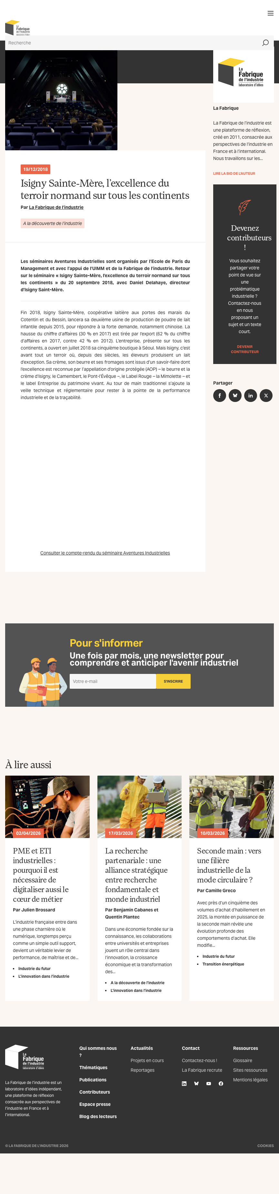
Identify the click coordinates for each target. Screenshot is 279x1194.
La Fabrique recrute (202, 1070)
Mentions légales (250, 1080)
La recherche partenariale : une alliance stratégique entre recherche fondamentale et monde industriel (136, 874)
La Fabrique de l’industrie (56, 207)
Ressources (245, 1048)
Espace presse (95, 1104)
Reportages (142, 1070)
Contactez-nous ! (199, 1060)
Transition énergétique (223, 964)
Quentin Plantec (122, 917)
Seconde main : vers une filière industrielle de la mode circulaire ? (229, 865)
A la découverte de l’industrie (52, 223)
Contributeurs (94, 1092)
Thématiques (93, 1067)
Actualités (142, 1048)
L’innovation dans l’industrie (43, 976)
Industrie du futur (34, 968)
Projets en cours (147, 1060)
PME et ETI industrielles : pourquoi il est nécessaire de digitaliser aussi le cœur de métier (40, 874)
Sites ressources (250, 1070)
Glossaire (242, 1060)
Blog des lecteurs (98, 1116)
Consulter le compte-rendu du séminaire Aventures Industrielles (105, 553)
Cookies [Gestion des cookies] (265, 1145)
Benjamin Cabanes (133, 910)
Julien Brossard (38, 910)
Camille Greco (220, 890)
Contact (191, 1048)
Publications (92, 1080)
